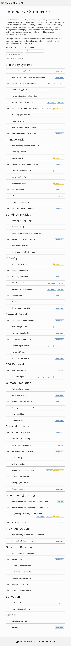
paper (8, 41)
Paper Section (11, 47)
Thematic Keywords (13, 55)
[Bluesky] (54, 642)
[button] (68, 2)
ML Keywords (30, 47)
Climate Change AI (12, 3)
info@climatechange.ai (27, 641)
